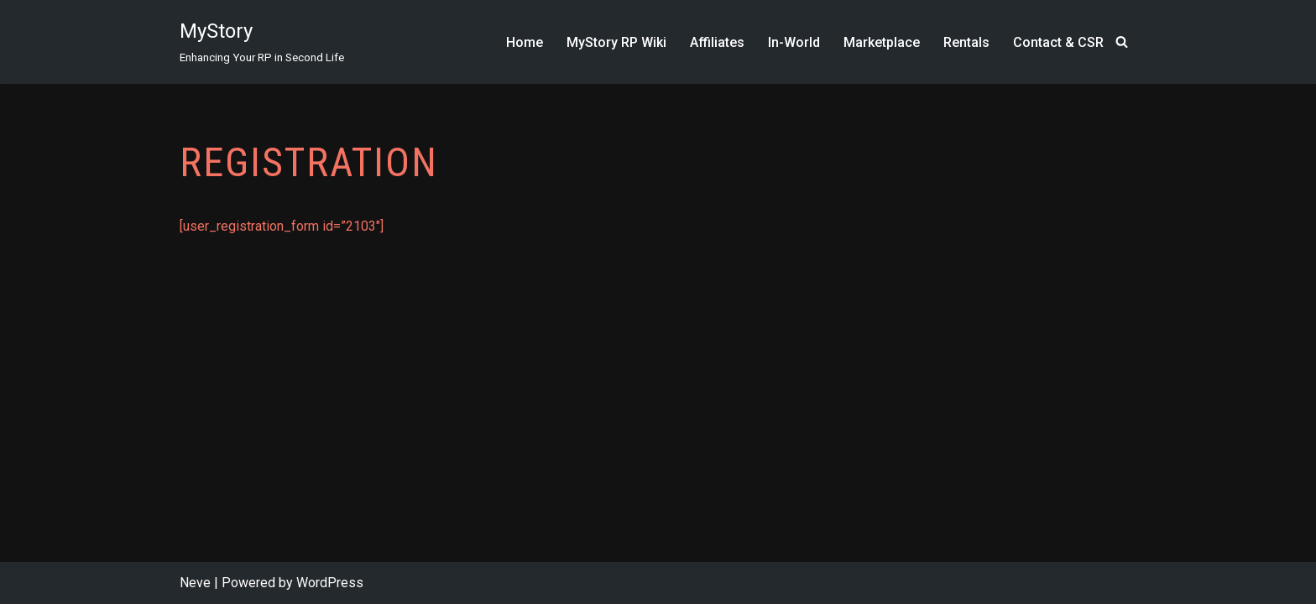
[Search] (1121, 41)
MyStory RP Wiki (616, 42)
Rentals (966, 42)
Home (524, 42)
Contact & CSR (1058, 42)
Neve (195, 583)
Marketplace (881, 42)
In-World (794, 42)
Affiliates (717, 42)
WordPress (329, 583)
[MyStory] (262, 42)
